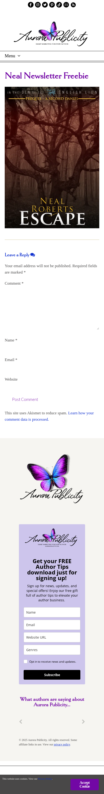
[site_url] (52, 637)
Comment (14, 283)
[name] (52, 612)
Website (11, 379)
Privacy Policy (45, 778)
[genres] (52, 650)
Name (11, 340)
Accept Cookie (84, 784)
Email (11, 360)
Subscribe (52, 675)
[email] (52, 625)
